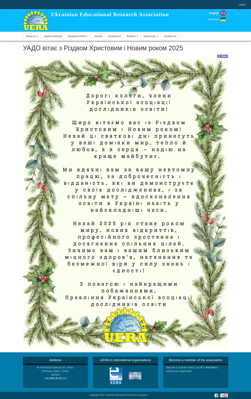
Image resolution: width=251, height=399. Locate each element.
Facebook (216, 395)
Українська (213, 19)
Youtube (224, 395)
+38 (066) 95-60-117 (55, 378)
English (214, 13)
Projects (132, 36)
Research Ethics (78, 36)
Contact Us (170, 36)
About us (32, 36)
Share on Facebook (222, 56)
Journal (98, 36)
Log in (242, 4)
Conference (114, 36)
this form (211, 367)
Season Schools (53, 36)
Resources (151, 36)
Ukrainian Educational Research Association (110, 14)
